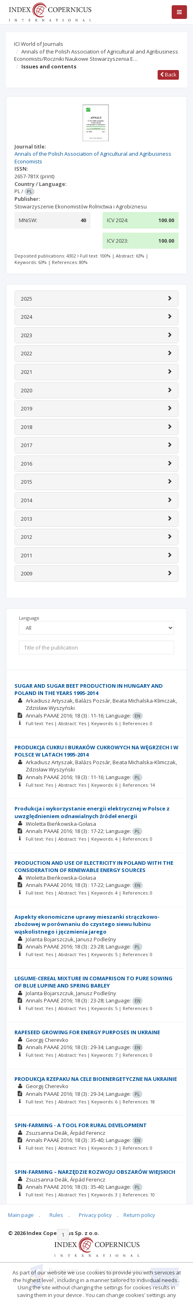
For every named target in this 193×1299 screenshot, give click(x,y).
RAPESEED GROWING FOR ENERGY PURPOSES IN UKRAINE (87, 1032)
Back (168, 74)
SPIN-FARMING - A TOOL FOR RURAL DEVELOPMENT (80, 1125)
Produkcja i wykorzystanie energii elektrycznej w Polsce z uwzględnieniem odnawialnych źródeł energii (92, 812)
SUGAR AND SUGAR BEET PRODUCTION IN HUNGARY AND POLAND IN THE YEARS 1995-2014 (88, 689)
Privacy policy (95, 1215)
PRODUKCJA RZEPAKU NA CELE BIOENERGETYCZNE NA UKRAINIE (95, 1078)
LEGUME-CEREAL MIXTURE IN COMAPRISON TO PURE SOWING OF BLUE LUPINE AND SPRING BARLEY (93, 982)
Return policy (139, 1215)
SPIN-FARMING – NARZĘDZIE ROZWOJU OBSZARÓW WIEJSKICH (94, 1171)
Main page (21, 1215)
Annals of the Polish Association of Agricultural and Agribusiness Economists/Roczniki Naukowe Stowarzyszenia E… (96, 55)
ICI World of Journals (38, 43)
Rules (56, 1215)
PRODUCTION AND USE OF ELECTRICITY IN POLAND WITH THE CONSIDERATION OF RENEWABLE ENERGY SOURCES (93, 866)
